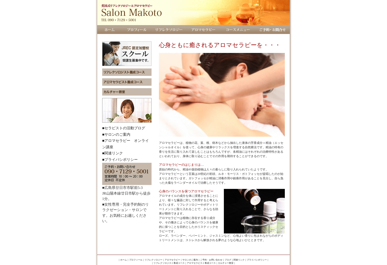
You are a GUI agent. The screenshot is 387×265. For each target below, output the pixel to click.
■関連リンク (112, 153)
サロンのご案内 (190, 260)
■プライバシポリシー (120, 160)
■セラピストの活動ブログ (123, 128)
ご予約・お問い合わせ (211, 260)
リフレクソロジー (153, 260)
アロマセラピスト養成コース (201, 263)
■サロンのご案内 (116, 134)
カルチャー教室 (225, 263)
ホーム (123, 260)
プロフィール (135, 260)
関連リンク (239, 260)
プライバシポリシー (257, 260)
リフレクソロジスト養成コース (169, 263)
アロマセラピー (172, 260)
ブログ (228, 260)
